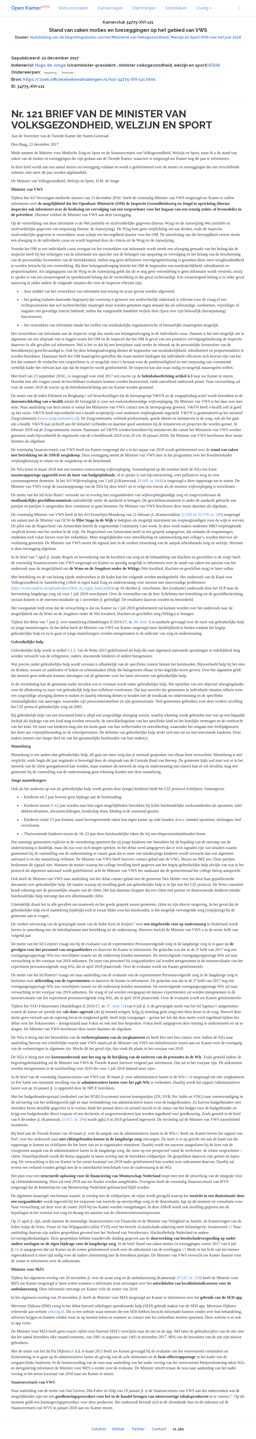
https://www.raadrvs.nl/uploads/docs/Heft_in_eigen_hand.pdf (60, 588)
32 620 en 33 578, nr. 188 (201, 514)
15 (184, 1249)
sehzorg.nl (56, 1311)
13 (230, 1227)
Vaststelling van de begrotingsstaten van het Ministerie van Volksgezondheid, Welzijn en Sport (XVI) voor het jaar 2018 (135, 37)
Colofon (99, 1429)
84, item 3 (142, 622)
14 (16, 1249)
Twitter (138, 1429)
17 (230, 1396)
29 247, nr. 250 (188, 1278)
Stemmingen (144, 8)
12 (178, 1133)
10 (215, 1006)
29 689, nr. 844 (149, 481)
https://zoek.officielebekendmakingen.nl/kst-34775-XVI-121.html (89, 79)
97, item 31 (115, 1006)
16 (72, 1351)
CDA (214, 65)
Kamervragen (110, 8)
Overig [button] (204, 8)
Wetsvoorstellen (73, 8)
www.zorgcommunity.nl (58, 418)
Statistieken (176, 8)
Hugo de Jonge (50, 65)
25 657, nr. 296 (73, 1119)
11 (187, 1077)
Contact (159, 1429)
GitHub (118, 1429)
